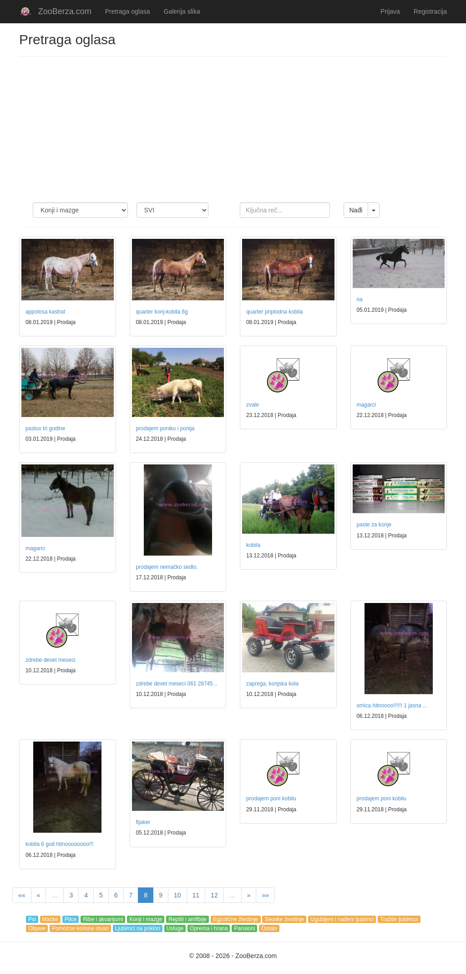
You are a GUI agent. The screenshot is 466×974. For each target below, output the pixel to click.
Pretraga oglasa (127, 11)
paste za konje (374, 524)
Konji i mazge (145, 919)
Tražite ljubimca (399, 919)
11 (196, 895)
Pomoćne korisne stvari (80, 928)
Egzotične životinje (235, 919)
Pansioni (244, 928)
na (360, 299)
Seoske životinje (284, 919)
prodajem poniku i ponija (165, 428)
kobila (253, 545)
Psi (32, 919)
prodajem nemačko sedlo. (167, 567)
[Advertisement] (233, 129)
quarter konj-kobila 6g (162, 312)
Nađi (356, 210)
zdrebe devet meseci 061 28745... (177, 683)
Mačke (50, 919)
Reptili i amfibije (187, 919)
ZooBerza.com (64, 11)
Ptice (71, 919)
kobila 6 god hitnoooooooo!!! (59, 844)
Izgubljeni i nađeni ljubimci (342, 919)
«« (21, 895)
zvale (252, 405)
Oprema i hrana (209, 928)
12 (214, 895)
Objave (37, 928)
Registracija (430, 11)
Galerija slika (182, 11)
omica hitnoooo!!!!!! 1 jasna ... (392, 705)
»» (265, 895)
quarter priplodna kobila (274, 312)
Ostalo (269, 928)
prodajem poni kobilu (271, 798)
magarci (366, 405)
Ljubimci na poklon (137, 928)
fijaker (143, 822)
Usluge (175, 928)
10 (177, 895)
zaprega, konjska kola (272, 683)
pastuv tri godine (45, 428)
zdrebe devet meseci (50, 660)
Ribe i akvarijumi (103, 919)
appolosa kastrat (45, 312)
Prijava (390, 11)
